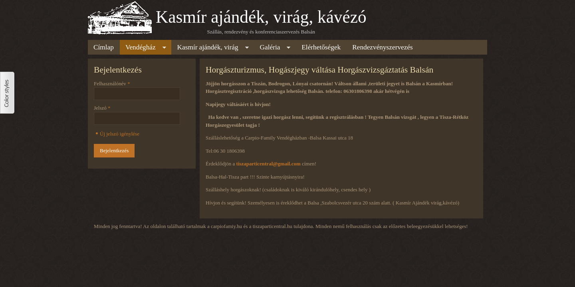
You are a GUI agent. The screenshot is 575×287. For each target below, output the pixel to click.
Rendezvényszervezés (382, 47)
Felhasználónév (112, 83)
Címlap (103, 47)
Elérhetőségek (321, 47)
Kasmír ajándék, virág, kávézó (261, 16)
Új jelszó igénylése (119, 134)
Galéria (272, 48)
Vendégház (143, 48)
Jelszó (102, 108)
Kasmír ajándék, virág (210, 48)
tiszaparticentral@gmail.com (268, 164)
